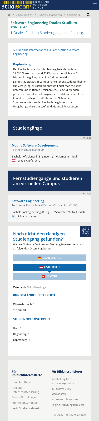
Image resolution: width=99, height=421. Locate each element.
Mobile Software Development (35, 145)
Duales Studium (24, 14)
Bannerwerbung (61, 388)
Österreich (50, 267)
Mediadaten (58, 394)
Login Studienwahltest (25, 408)
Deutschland (49, 257)
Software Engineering (50, 14)
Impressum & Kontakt (25, 403)
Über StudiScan (21, 382)
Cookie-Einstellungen (24, 397)
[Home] (9, 14)
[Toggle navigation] (94, 5)
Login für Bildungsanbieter (67, 405)
